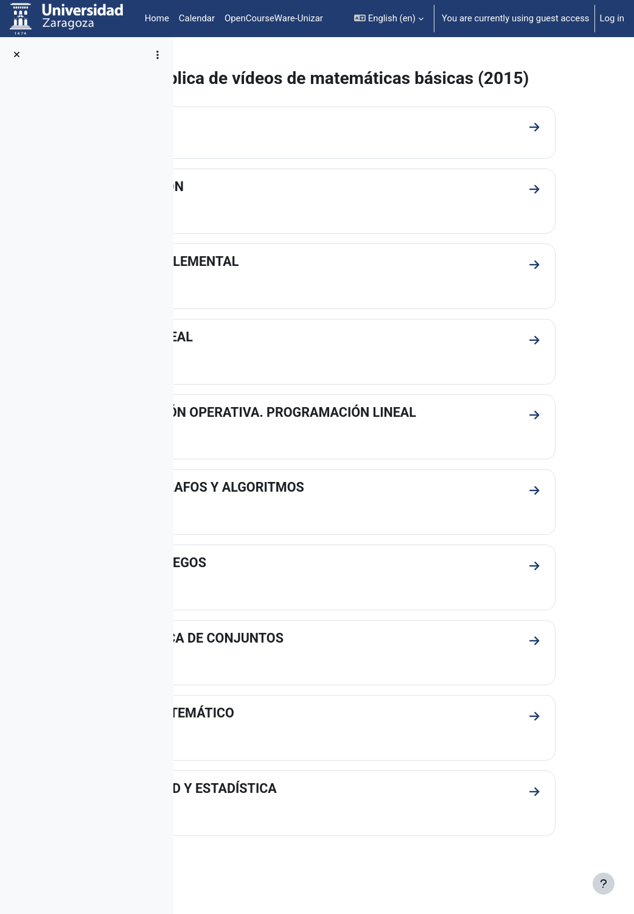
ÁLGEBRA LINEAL (259, 358)
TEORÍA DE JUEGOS (266, 585)
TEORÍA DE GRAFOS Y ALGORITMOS (315, 509)
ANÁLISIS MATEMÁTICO (280, 736)
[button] (388, 18)
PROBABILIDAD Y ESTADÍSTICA (301, 812)
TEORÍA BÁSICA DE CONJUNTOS (304, 661)
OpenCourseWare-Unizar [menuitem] (274, 18)
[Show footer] (604, 884)
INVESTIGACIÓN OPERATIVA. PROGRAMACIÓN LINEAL (371, 434)
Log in (612, 18)
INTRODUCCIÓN (254, 207)
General (230, 145)
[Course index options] (158, 55)
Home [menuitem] (157, 18)
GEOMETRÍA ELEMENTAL (282, 282)
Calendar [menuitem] (197, 18)
